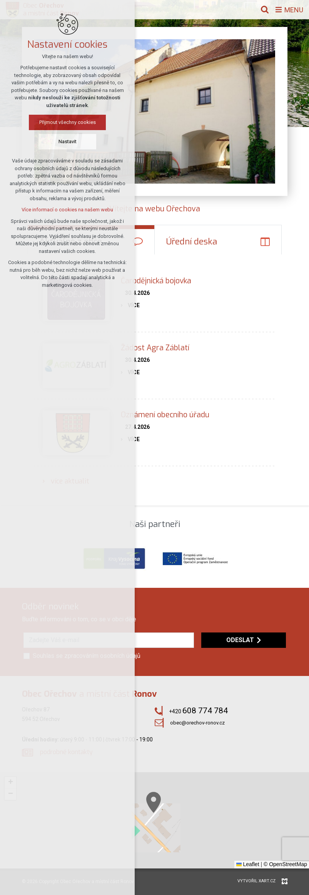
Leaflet (247, 864)
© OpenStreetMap (285, 864)
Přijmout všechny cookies (67, 122)
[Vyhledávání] (265, 9)
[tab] (218, 240)
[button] (10, 782)
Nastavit (67, 141)
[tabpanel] (154, 379)
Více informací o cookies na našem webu (67, 209)
